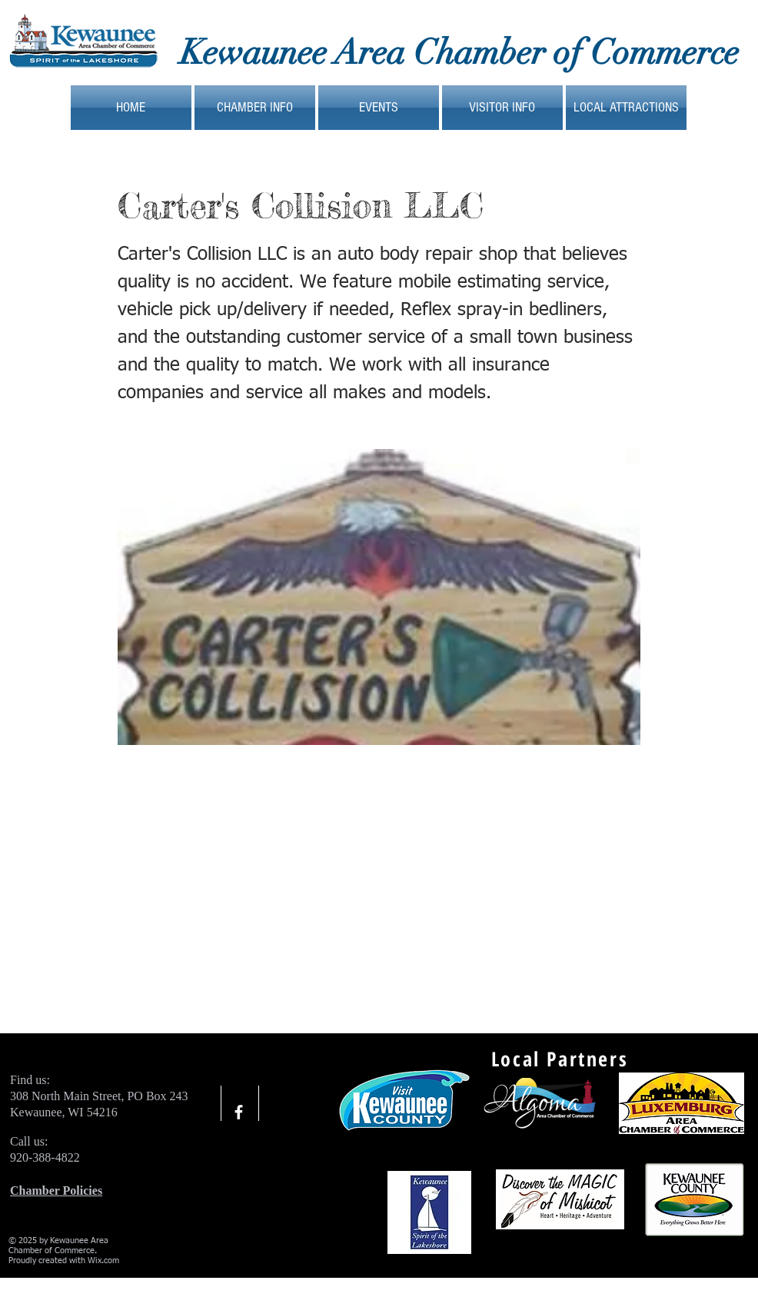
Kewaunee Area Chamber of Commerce (459, 53)
